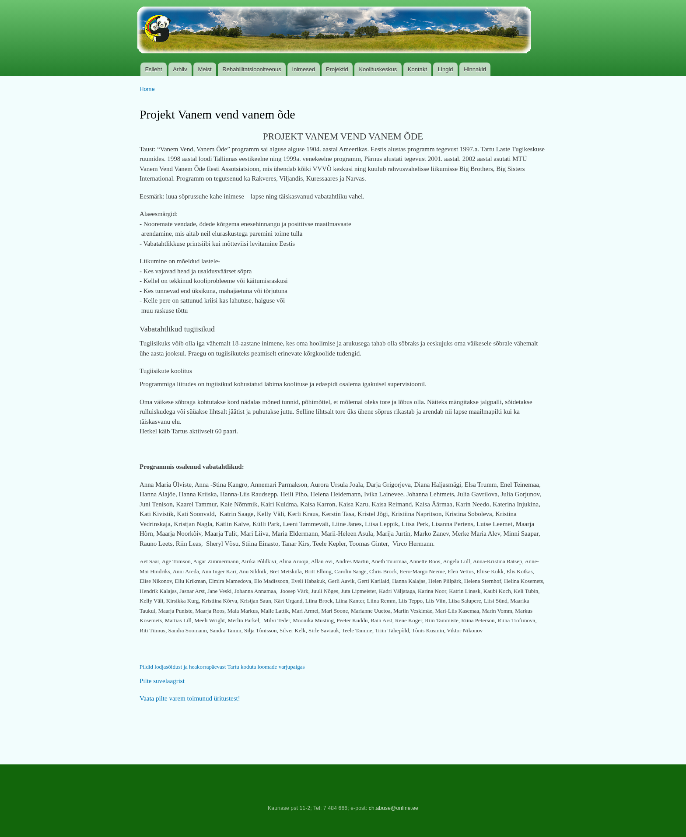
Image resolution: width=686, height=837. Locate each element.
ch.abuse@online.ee (393, 808)
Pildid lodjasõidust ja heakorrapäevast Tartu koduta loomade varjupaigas (222, 666)
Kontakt (417, 69)
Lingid (445, 69)
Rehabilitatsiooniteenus (251, 69)
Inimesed (303, 69)
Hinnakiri (475, 69)
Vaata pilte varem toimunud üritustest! (190, 698)
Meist (205, 69)
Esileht (153, 69)
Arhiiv (180, 69)
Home (147, 89)
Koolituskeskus (378, 69)
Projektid (337, 69)
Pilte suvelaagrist (162, 680)
